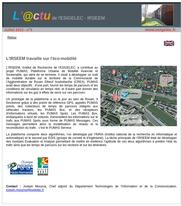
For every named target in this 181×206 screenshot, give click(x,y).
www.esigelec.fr (160, 30)
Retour (12, 37)
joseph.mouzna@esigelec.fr (25, 190)
